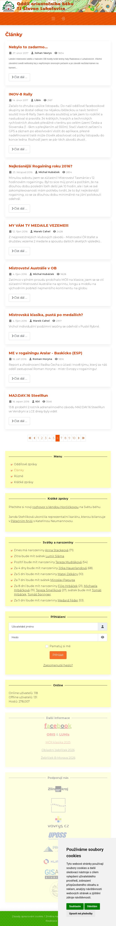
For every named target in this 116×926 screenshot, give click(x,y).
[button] (53, 18)
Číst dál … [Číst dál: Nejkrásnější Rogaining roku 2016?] (19, 208)
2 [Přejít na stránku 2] (42, 438)
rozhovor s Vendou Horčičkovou (55, 507)
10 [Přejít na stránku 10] (73, 438)
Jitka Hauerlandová (73, 568)
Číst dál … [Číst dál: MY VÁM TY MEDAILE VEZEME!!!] (19, 251)
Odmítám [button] (92, 906)
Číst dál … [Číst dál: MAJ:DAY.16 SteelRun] (19, 421)
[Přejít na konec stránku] (83, 438)
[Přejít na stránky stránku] (34, 438)
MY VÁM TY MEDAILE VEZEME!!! (38, 225)
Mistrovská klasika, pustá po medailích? (46, 315)
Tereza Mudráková (69, 562)
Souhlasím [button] (75, 906)
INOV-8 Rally (20, 94)
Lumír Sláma (55, 556)
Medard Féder (68, 600)
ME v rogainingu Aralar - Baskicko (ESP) (45, 353)
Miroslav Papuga (62, 580)
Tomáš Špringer (39, 594)
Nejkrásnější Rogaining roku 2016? (40, 166)
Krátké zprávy (23, 482)
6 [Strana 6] (57, 438)
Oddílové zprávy (25, 464)
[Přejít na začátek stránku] (30, 438)
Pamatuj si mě (60, 646)
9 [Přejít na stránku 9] (69, 438)
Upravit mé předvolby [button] (80, 913)
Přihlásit (58, 655)
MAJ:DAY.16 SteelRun (28, 395)
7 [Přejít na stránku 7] (61, 438)
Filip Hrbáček (68, 586)
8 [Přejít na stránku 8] (65, 438)
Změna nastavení (56, 915)
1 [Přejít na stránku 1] (38, 438)
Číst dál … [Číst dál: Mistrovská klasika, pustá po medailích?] (19, 336)
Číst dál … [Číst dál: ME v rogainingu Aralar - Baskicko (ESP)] (19, 378)
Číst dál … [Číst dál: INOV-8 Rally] (19, 149)
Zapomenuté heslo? (58, 665)
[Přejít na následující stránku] (79, 438)
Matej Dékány (68, 574)
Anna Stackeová (56, 550)
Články (19, 470)
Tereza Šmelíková (48, 590)
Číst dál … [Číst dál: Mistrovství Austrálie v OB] (19, 297)
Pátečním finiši (22, 521)
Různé (18, 476)
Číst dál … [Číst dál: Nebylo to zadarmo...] (19, 77)
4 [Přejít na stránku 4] (50, 438)
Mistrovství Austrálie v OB (33, 268)
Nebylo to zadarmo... (28, 47)
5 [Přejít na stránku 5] (54, 438)
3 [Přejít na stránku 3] (45, 438)
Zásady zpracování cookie (27, 915)
